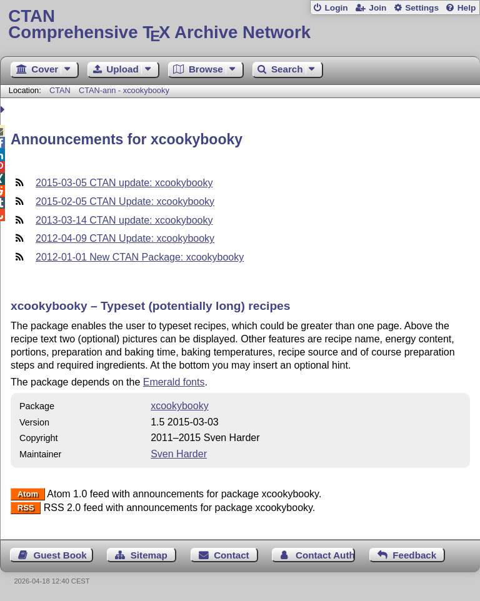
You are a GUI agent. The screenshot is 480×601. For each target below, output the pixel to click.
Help (467, 7)
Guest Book (60, 555)
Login (336, 7)
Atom (28, 494)
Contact (231, 555)
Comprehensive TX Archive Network (239, 24)
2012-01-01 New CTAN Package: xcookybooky (140, 257)
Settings (422, 7)
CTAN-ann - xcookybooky (124, 90)
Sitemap (149, 555)
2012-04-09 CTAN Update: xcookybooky (125, 238)
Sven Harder (179, 454)
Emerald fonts (174, 382)
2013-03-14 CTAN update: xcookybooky (124, 220)
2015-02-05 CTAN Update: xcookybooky (125, 201)
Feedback (414, 555)
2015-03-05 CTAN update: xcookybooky (124, 182)
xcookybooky (180, 405)
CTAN (60, 90)
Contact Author (325, 555)
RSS (26, 508)
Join (377, 7)
